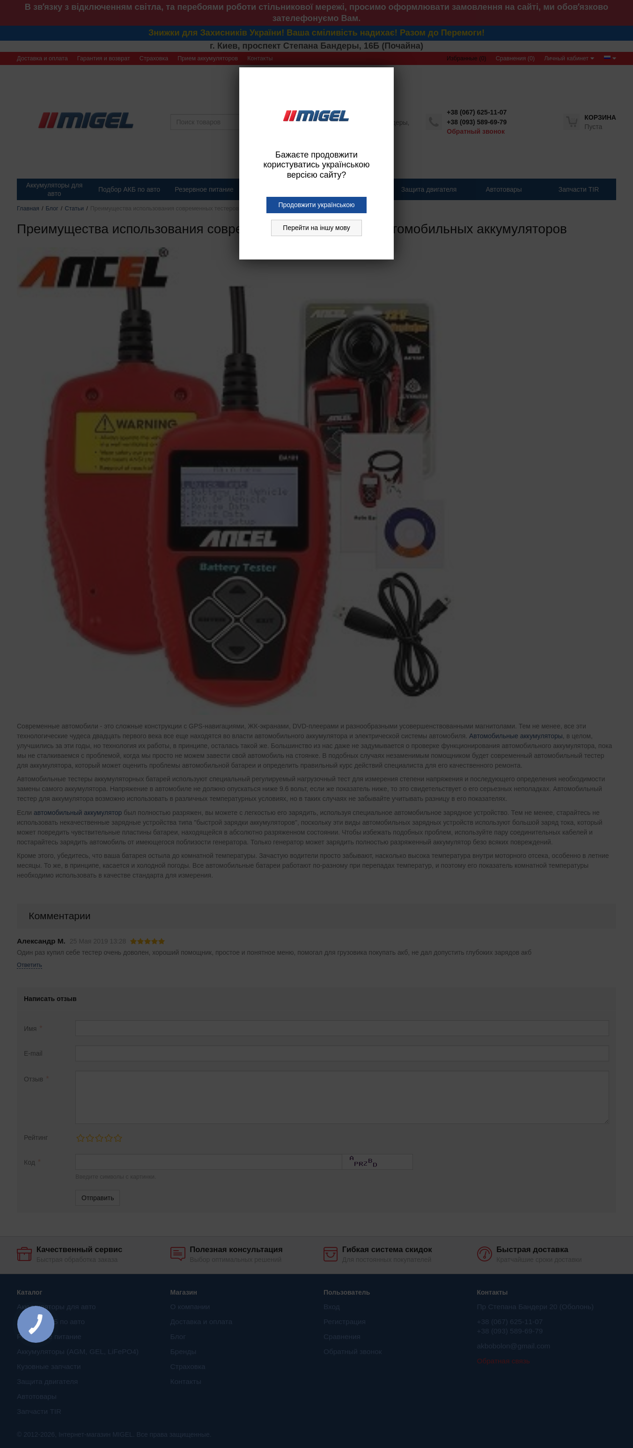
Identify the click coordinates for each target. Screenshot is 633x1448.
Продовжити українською (316, 205)
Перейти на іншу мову (316, 227)
